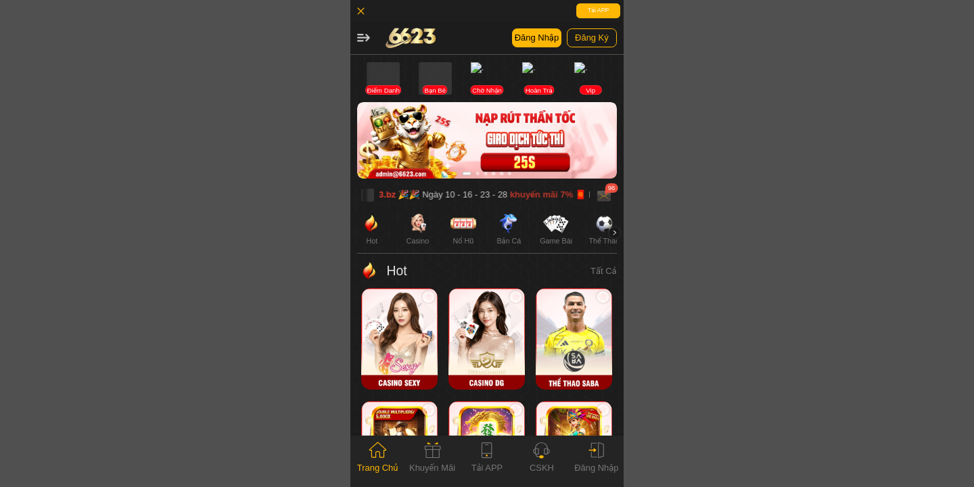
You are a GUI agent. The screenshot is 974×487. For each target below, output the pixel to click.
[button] (363, 38)
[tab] (377, 461)
